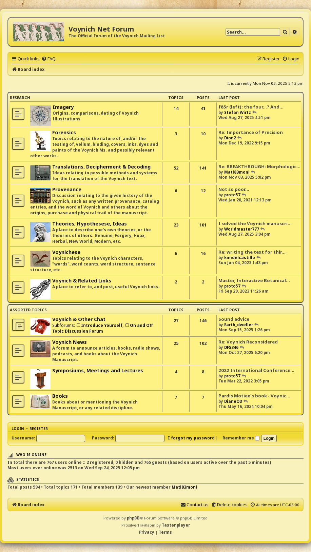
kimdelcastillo (239, 257)
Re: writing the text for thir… (252, 252)
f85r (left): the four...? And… (251, 107)
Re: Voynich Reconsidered (248, 342)
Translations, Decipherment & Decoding (101, 166)
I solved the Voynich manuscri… (255, 223)
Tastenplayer (176, 525)
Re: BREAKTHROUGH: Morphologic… (259, 166)
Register (39, 428)
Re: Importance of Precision (250, 132)
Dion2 (230, 137)
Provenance (66, 189)
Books (60, 396)
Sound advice (233, 319)
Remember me (240, 438)
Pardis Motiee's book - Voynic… (254, 396)
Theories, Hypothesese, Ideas (89, 223)
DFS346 (231, 347)
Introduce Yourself (99, 325)
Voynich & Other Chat (78, 319)
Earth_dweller (238, 324)
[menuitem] (48, 59)
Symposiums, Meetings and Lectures (97, 370)
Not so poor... (233, 189)
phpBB (133, 517)
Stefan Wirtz (237, 112)
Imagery (63, 107)
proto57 (232, 194)
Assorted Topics (28, 309)
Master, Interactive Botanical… (254, 280)
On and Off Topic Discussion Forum (102, 328)
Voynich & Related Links (81, 280)
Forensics (64, 132)
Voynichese (66, 252)
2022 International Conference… (256, 370)
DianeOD (233, 401)
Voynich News (69, 342)
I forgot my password (191, 438)
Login (18, 428)
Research (20, 97)
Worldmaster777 (241, 229)
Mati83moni (237, 172)
